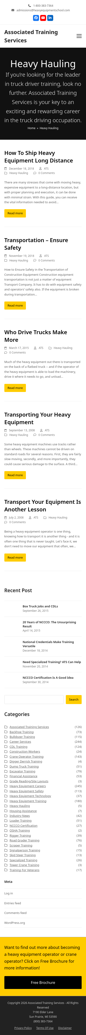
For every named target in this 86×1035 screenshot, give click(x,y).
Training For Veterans (24, 870)
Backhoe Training (22, 732)
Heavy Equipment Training (28, 801)
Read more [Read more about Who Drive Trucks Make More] (15, 388)
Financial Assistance (23, 776)
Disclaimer (65, 1028)
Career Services (20, 741)
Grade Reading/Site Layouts (29, 781)
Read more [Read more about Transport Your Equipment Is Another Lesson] (15, 557)
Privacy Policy (23, 1028)
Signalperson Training (25, 850)
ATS (46, 169)
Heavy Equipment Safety (27, 791)
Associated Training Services (29, 727)
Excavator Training (22, 771)
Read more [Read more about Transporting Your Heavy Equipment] (15, 475)
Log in (8, 893)
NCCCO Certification (24, 825)
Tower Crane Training (24, 865)
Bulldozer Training (22, 737)
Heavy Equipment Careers (28, 786)
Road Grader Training (24, 840)
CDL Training (19, 747)
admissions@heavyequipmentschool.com (43, 10)
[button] (79, 36)
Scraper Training (21, 845)
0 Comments (47, 173)
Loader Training (21, 820)
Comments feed (15, 913)
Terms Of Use (44, 1028)
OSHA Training (20, 830)
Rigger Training (20, 835)
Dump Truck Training (24, 766)
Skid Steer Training (23, 855)
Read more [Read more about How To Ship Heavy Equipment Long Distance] (15, 213)
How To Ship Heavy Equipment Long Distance (38, 156)
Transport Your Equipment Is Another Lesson (42, 505)
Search (73, 699)
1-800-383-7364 (43, 6)
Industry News (20, 816)
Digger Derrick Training (26, 761)
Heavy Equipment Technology (30, 796)
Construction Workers (25, 751)
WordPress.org (14, 923)
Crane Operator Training (27, 756)
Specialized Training (23, 860)
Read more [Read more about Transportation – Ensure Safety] (15, 305)
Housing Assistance (23, 811)
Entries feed (12, 903)
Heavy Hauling (18, 173)
